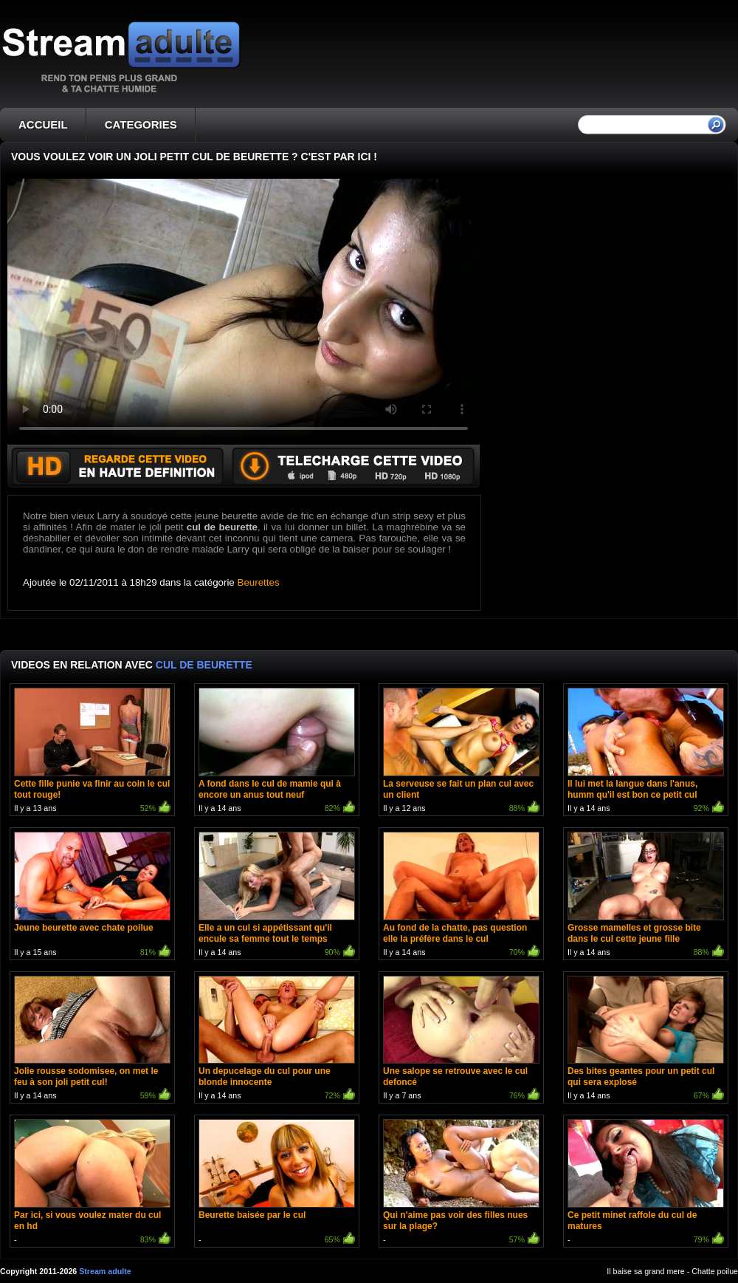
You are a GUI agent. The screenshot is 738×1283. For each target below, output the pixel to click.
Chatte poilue (715, 1271)
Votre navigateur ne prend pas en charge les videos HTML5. (243, 312)
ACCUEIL (43, 124)
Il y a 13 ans (92, 751)
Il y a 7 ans (461, 1040)
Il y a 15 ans (92, 895)
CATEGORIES (141, 124)
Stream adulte (105, 1271)
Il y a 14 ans (277, 751)
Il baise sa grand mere (645, 1271)
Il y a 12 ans (461, 751)
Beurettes (259, 582)
